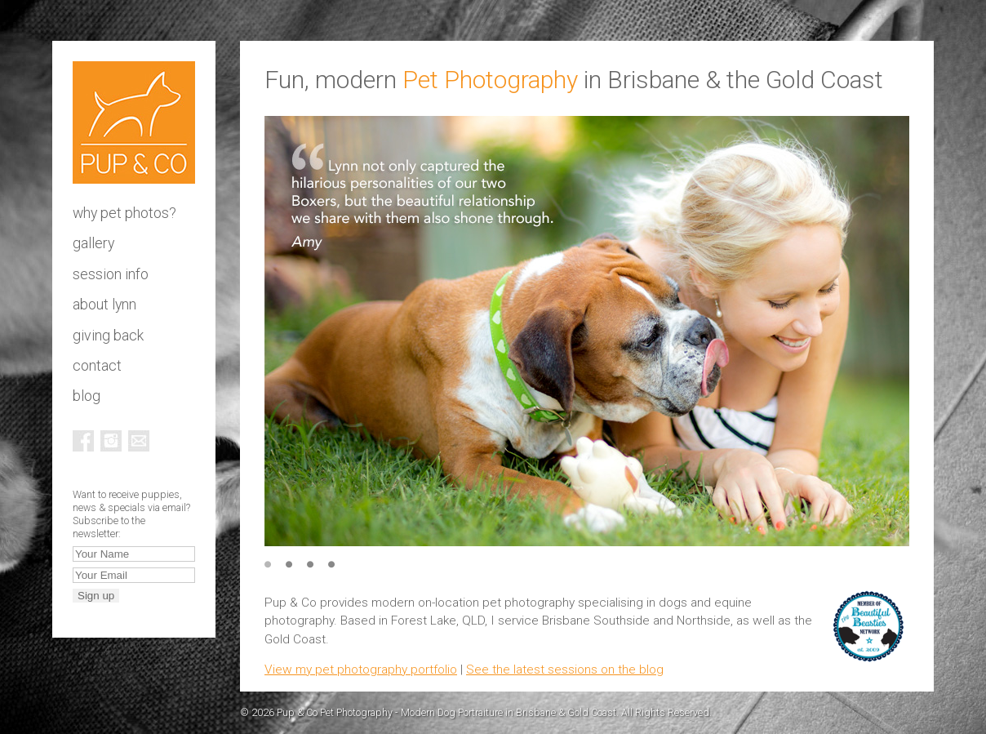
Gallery (93, 243)
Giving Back (108, 335)
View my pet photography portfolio (360, 669)
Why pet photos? (124, 213)
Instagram (111, 441)
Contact (97, 366)
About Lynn (104, 304)
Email (138, 441)
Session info (111, 274)
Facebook (83, 441)
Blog (86, 396)
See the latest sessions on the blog (565, 669)
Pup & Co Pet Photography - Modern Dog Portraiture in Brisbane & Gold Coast (134, 122)
